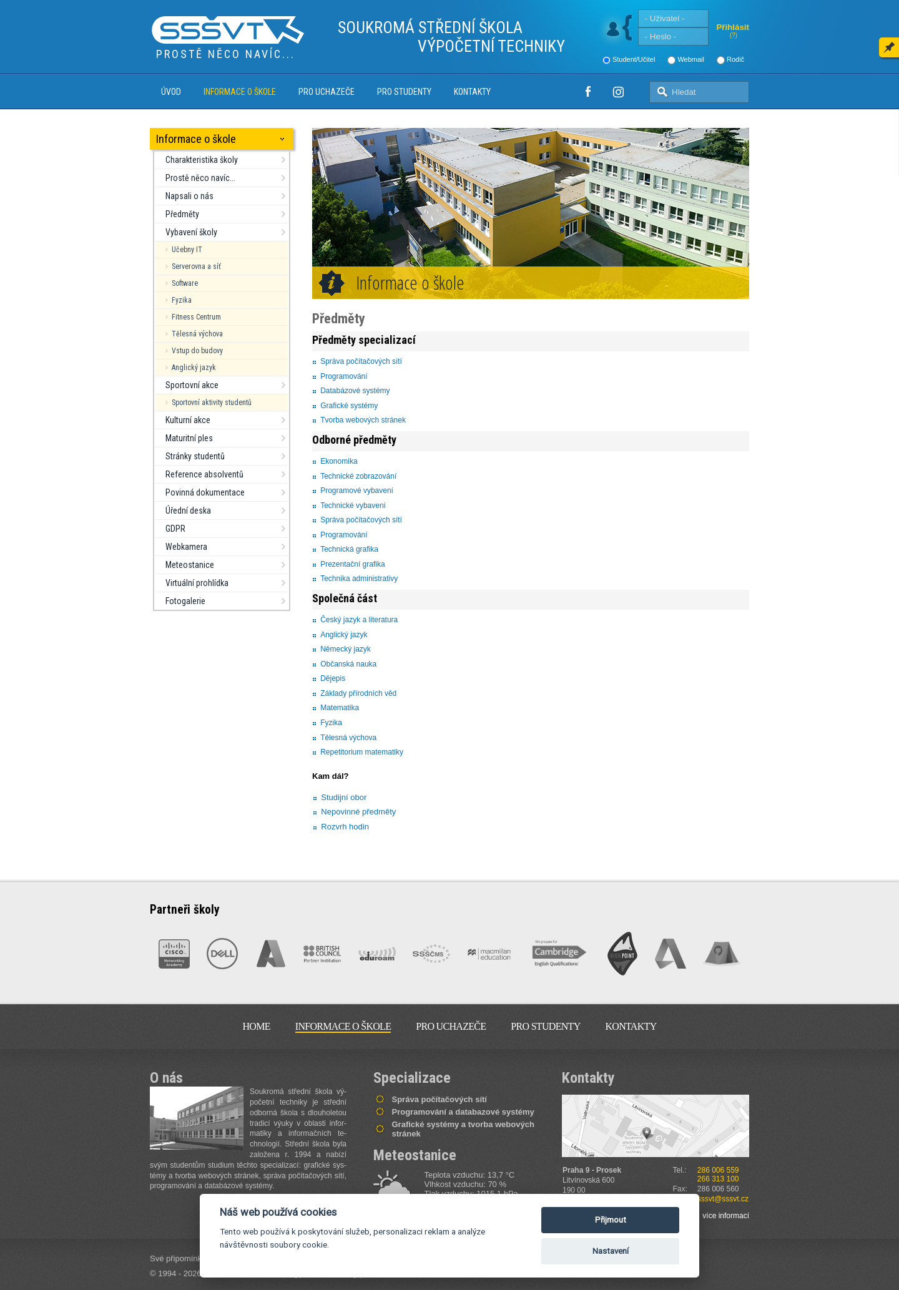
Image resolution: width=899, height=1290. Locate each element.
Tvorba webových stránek (363, 420)
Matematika (339, 707)
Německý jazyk (345, 649)
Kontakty (472, 92)
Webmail (690, 59)
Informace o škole (240, 92)
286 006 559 (718, 1170)
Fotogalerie (185, 601)
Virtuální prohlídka (196, 583)
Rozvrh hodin (345, 826)
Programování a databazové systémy (463, 1112)
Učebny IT (187, 249)
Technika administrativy (359, 578)
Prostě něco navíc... (200, 178)
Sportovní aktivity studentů (212, 402)
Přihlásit (732, 27)
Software (185, 283)
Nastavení (610, 1251)
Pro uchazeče (326, 92)
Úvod (171, 92)
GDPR (175, 529)
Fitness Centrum (196, 317)
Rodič (735, 59)
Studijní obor (343, 797)
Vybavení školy (191, 232)
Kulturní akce (187, 420)
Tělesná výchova (197, 334)
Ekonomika (338, 461)
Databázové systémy (355, 390)
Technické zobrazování (358, 476)
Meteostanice (189, 565)
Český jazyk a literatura (360, 619)
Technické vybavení (353, 505)
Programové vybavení (356, 490)
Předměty (182, 214)
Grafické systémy (349, 405)
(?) (733, 35)
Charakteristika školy (201, 160)
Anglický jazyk (194, 367)
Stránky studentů (195, 456)
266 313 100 (718, 1179)
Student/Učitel (633, 59)
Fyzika (182, 300)
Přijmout (610, 1219)
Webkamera (186, 547)
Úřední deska (188, 511)
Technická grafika (349, 549)
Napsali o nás (189, 196)
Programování (343, 376)
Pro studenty (404, 92)
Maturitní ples (189, 438)
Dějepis (332, 678)
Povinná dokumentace (205, 492)
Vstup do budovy (197, 350)
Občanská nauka (348, 664)
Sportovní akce (192, 385)
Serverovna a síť (196, 266)
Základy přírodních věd (358, 693)
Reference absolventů (204, 474)
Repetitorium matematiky (361, 752)
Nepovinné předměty (358, 811)
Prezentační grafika (352, 564)
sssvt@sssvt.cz (723, 1199)
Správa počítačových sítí (361, 361)
